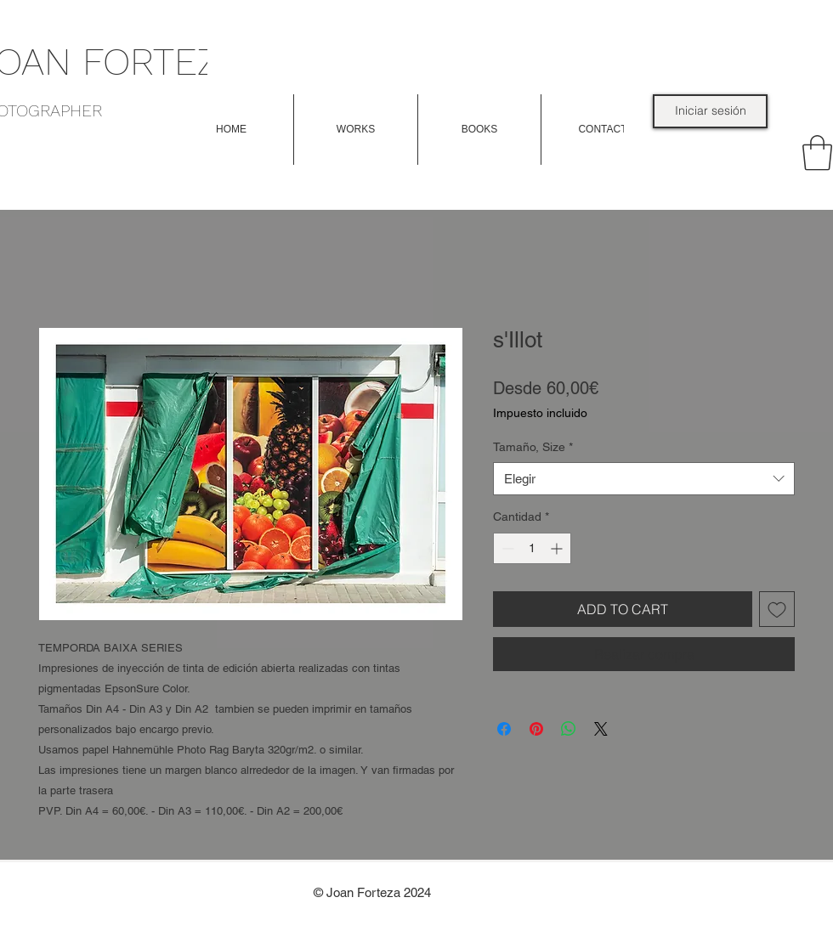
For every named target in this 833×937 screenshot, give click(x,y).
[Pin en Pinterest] (536, 729)
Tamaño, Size (533, 447)
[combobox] (644, 478)
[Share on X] (601, 729)
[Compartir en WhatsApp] (568, 729)
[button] (355, 129)
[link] (817, 153)
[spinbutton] (532, 548)
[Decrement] (506, 548)
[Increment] (558, 548)
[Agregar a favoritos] (777, 609)
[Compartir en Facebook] (504, 729)
